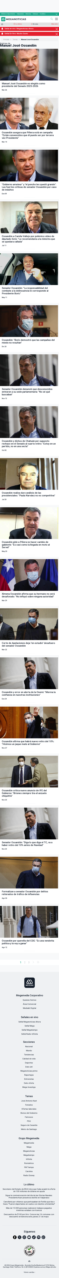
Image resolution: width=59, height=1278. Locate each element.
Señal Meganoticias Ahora (29, 1022)
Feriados (29, 1105)
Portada (6, 39)
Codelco (42, 14)
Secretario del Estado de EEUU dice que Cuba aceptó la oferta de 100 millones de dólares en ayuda (29, 1190)
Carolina (29, 1171)
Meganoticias (29, 1151)
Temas (15, 39)
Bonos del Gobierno (29, 1113)
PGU (29, 1121)
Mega (29, 1147)
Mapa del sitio (51, 1267)
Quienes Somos (29, 1000)
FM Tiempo (29, 1167)
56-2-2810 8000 (27, 1267)
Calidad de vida (28, 1059)
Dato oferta (29, 1083)
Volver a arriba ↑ (29, 1272)
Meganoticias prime (28, 1071)
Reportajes (29, 1075)
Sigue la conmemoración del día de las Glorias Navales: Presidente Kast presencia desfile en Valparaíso (29, 1196)
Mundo (29, 1050)
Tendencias (29, 1054)
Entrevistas (29, 1079)
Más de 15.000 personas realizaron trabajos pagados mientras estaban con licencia (29, 1209)
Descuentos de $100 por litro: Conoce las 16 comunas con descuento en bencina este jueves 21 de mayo (29, 1215)
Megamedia (29, 1143)
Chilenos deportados (8, 14)
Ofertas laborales (28, 1109)
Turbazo (35, 14)
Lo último (19, 24)
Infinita (29, 1159)
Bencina (28, 14)
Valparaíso (20, 14)
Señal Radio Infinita (29, 1034)
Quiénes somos (39, 1267)
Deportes (29, 1063)
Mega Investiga (28, 1087)
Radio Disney (28, 1175)
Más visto (54, 24)
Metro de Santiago (29, 1129)
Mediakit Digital (29, 1008)
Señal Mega (29, 1026)
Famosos (29, 1117)
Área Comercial (29, 1004)
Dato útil (29, 1067)
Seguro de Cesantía (29, 1125)
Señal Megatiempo (30, 1030)
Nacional (29, 1046)
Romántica (29, 1163)
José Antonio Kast (29, 1101)
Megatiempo (29, 1155)
